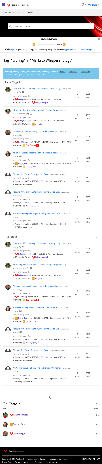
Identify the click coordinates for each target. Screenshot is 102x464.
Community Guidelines (58, 459)
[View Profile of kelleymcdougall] (24, 100)
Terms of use (7, 462)
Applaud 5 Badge (71, 50)
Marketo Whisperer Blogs (22, 96)
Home (85, 459)
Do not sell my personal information (28, 462)
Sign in (12, 50)
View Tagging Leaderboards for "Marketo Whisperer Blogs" (51, 404)
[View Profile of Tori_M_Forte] (23, 164)
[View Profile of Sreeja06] (38, 124)
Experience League (20, 5)
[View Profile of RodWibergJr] (23, 142)
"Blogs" (62, 72)
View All (51, 83)
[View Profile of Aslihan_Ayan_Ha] (32, 206)
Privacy (43, 459)
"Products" (73, 72)
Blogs (30, 13)
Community (85, 72)
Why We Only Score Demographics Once (39, 174)
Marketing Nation (8, 13)
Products (21, 13)
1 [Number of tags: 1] (98, 424)
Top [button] (91, 459)
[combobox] (51, 26)
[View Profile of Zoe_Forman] (31, 145)
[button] (11, 26)
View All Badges (86, 50)
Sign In (95, 5)
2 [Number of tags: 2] (98, 415)
